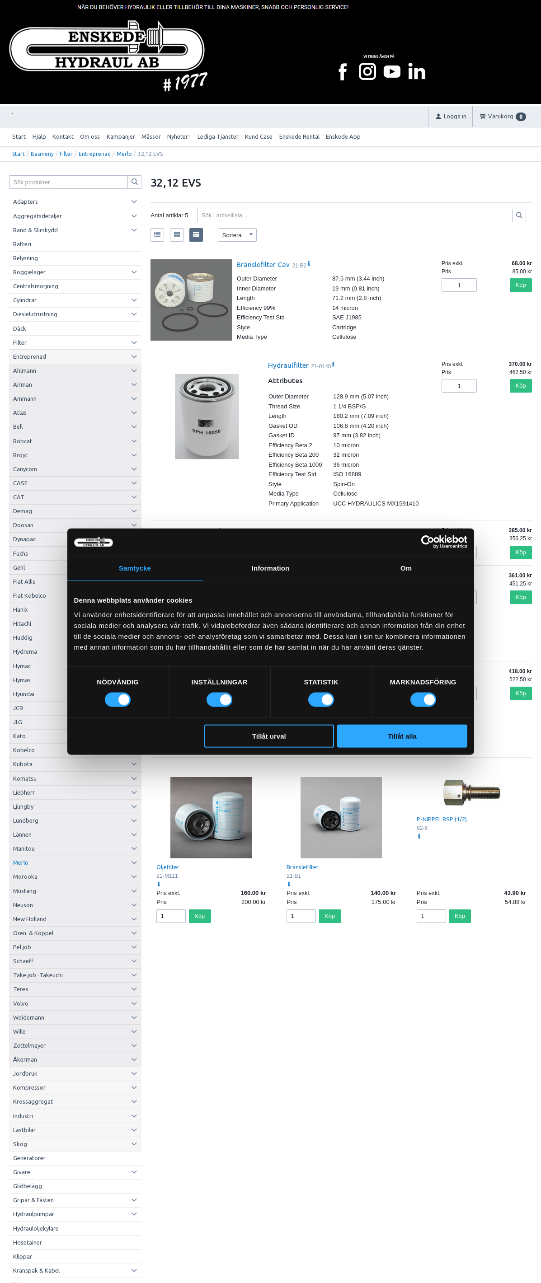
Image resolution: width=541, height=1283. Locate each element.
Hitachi (22, 623)
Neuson (23, 905)
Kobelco (24, 750)
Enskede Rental (299, 136)
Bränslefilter (303, 867)
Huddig (23, 637)
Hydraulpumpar (33, 1214)
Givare (21, 1172)
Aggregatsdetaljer (37, 216)
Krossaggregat (33, 1101)
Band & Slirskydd (35, 230)
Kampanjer (121, 136)
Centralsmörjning (35, 286)
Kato (19, 736)
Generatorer (29, 1158)
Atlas (20, 412)
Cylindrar (25, 300)
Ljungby (23, 806)
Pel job (22, 947)
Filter (66, 154)
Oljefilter (167, 867)
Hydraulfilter (288, 365)
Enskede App (343, 136)
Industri (23, 1116)
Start (19, 136)
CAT (18, 497)
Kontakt (63, 136)
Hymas (22, 680)
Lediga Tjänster (218, 136)
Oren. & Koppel (33, 933)
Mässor (151, 136)
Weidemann (28, 1017)
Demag (22, 511)
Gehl (19, 567)
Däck (19, 328)
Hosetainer (27, 1242)
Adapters (25, 201)
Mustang (24, 891)
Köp (521, 284)
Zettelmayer (29, 1045)
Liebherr (24, 792)
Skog (20, 1144)
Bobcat (22, 441)
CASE (20, 483)
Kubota (23, 764)
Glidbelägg (27, 1186)
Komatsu (25, 778)
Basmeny (42, 154)
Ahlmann (24, 370)
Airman (22, 384)
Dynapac (24, 539)
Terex (20, 989)
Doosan (23, 525)
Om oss (90, 136)
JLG (17, 722)
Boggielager (29, 272)
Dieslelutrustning (35, 314)
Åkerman (25, 1059)
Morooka (25, 876)
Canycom (25, 469)
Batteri (22, 244)
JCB (18, 708)
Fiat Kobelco (29, 595)
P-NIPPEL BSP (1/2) (442, 819)
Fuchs (20, 553)
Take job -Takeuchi (38, 975)
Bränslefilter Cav (263, 264)
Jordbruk (25, 1073)
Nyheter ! (179, 136)
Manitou (24, 848)
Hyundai (23, 694)
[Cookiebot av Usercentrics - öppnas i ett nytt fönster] (427, 542)
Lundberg (25, 820)
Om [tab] (406, 568)
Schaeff (23, 961)
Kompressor (29, 1087)
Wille (19, 1031)
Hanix (20, 609)
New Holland (30, 919)
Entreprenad (95, 154)
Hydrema (25, 651)
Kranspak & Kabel (36, 1270)
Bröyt (20, 455)
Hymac (22, 666)
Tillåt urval (269, 736)
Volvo (20, 1003)
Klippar (22, 1256)
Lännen (22, 834)
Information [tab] (271, 568)
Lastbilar (24, 1130)
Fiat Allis (24, 581)
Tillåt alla (402, 736)
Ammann (25, 398)
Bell (18, 426)
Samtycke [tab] (135, 568)
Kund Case (259, 136)
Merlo (124, 154)
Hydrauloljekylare (36, 1228)
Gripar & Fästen (33, 1200)
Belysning (25, 258)
